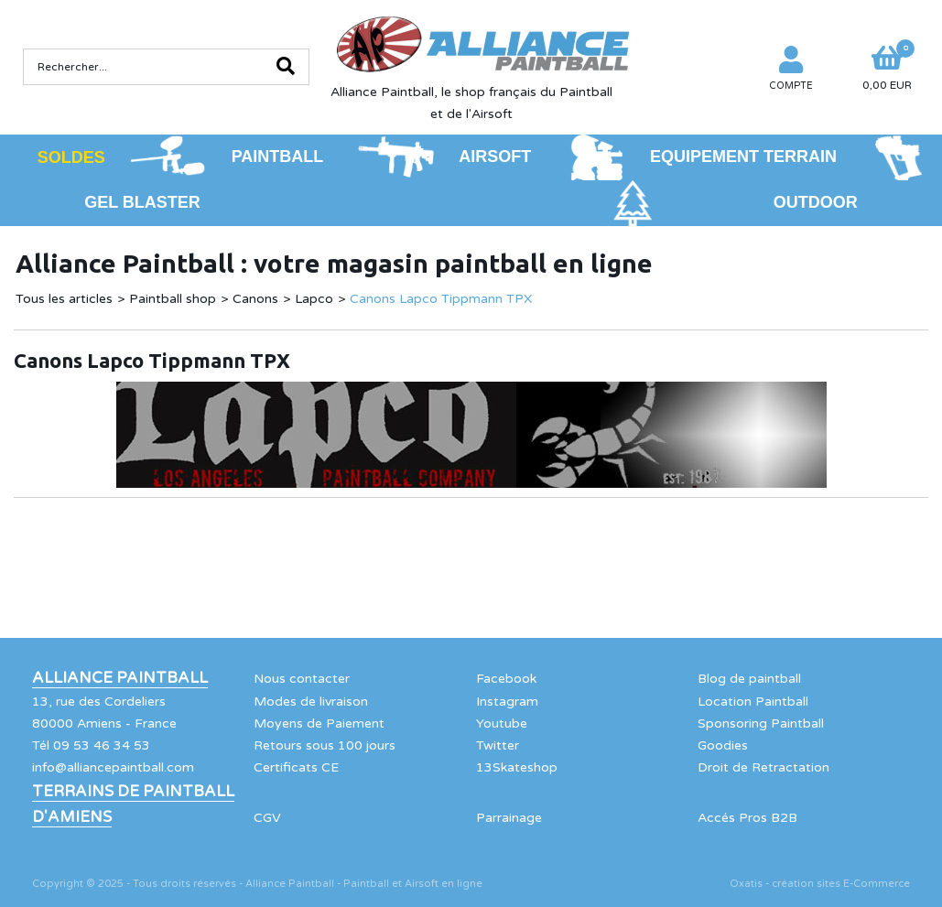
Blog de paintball (749, 678)
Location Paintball (753, 701)
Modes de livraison (311, 701)
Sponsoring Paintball (761, 723)
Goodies (723, 745)
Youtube (501, 723)
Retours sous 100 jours (324, 745)
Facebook (506, 678)
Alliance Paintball (120, 678)
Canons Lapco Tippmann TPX (441, 299)
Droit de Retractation (763, 767)
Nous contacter (302, 678)
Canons (255, 299)
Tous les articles (64, 299)
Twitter (497, 745)
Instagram (507, 701)
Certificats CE (296, 767)
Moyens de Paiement (319, 723)
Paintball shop (172, 299)
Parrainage (509, 818)
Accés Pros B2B (747, 818)
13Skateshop (517, 767)
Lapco (314, 299)
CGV (267, 818)
